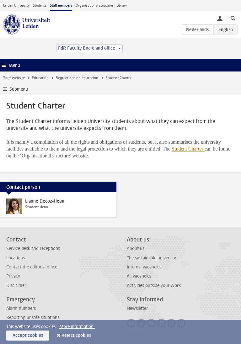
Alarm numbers (21, 308)
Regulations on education (77, 77)
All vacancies (139, 276)
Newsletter (137, 308)
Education (40, 77)
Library (121, 5)
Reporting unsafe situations (32, 317)
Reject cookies (76, 335)
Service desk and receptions (33, 248)
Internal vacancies (144, 267)
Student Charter (188, 148)
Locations (15, 258)
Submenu (18, 89)
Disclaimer (16, 285)
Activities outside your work (154, 285)
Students (39, 5)
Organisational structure (94, 5)
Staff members (61, 5)
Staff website (14, 77)
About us (135, 248)
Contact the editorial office (31, 267)
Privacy (13, 276)
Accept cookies (28, 335)
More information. (77, 327)
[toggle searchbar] (233, 18)
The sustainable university (151, 258)
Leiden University (16, 5)
